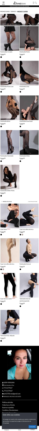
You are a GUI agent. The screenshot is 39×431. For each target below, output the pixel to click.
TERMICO (13, 11)
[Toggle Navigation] (3, 2)
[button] (36, 2)
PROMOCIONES (5, 11)
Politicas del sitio (7, 402)
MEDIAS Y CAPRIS (22, 11)
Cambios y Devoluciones (10, 410)
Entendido (32, 426)
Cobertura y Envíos (8, 405)
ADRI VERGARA (9, 382)
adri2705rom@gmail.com (12, 394)
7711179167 (8, 388)
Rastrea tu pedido (8, 407)
